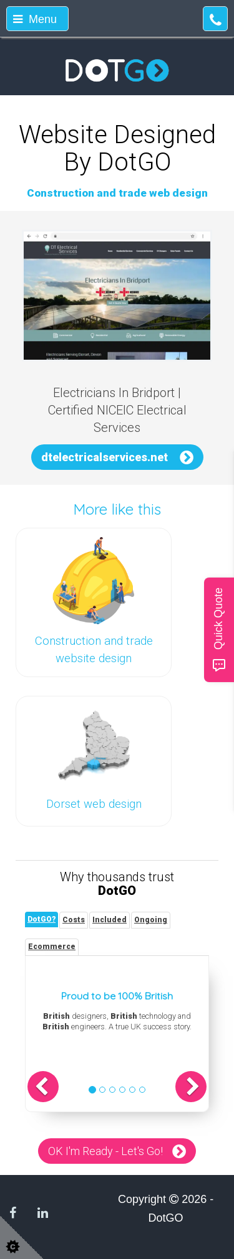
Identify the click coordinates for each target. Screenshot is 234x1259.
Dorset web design (94, 804)
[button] (43, 1086)
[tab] (41, 919)
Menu (35, 19)
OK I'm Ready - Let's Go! (105, 1151)
